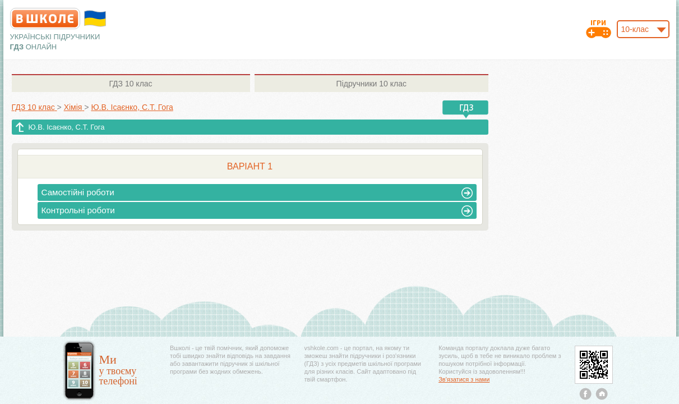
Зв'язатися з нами (463, 379)
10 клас (130, 83)
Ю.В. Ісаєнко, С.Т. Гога (67, 127)
